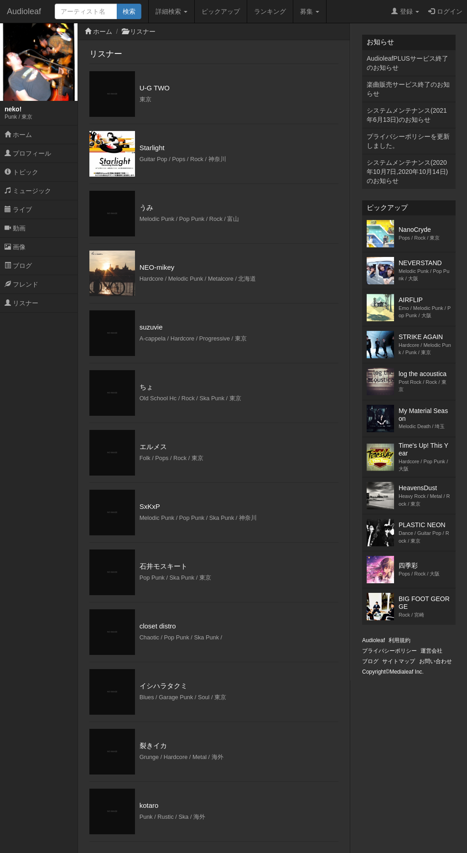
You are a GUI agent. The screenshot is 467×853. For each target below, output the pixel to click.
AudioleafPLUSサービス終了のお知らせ (407, 63)
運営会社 (431, 651)
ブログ (18, 265)
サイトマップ (398, 661)
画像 (15, 247)
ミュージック (28, 190)
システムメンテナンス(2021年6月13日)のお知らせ (407, 115)
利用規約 (399, 640)
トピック (21, 172)
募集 (309, 11)
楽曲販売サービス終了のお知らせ (408, 89)
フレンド (21, 284)
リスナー (21, 303)
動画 (15, 228)
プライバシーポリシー (389, 651)
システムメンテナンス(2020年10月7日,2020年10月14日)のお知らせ (407, 171)
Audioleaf (24, 11)
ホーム (18, 134)
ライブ (18, 209)
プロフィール (28, 153)
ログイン (445, 11)
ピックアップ (221, 11)
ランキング (270, 11)
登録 (405, 11)
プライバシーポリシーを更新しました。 (408, 141)
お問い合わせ (435, 661)
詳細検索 (171, 11)
